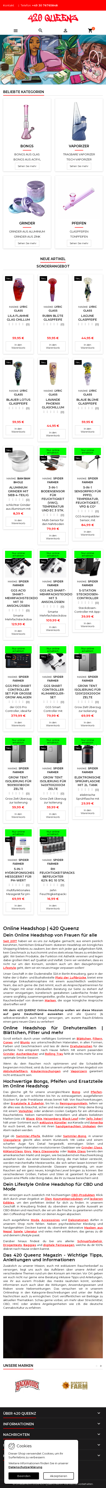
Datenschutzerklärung (25, 1467)
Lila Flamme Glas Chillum (18, 318)
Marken (50, 1000)
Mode (35, 1220)
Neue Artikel (53, 259)
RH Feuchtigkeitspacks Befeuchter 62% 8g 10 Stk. (57, 874)
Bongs (27, 146)
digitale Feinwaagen (58, 1245)
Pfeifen (79, 223)
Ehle (39, 1118)
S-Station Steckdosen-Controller (87, 594)
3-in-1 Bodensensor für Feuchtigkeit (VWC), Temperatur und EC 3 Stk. (53, 499)
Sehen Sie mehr (27, 166)
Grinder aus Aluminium (27, 231)
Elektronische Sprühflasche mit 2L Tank (88, 781)
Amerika (96, 1122)
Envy (27, 1151)
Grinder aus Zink (27, 236)
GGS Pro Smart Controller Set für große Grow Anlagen (18, 691)
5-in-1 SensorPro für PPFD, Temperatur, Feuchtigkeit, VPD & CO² (87, 497)
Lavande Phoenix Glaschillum (53, 403)
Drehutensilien (81, 1046)
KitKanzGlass (13, 1151)
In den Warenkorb (18, 346)
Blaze (30, 1118)
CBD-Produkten (83, 1195)
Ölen (48, 1198)
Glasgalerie (12, 1139)
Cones (8, 1042)
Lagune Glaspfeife (87, 318)
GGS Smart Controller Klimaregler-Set (53, 691)
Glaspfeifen (79, 231)
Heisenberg (52, 1118)
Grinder (27, 223)
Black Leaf (70, 1118)
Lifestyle (9, 967)
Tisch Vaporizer (79, 159)
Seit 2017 (10, 941)
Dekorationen (78, 1220)
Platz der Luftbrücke (70, 977)
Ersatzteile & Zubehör (27, 1103)
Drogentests (12, 1245)
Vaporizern (79, 1071)
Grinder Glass (91, 1147)
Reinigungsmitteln (73, 1103)
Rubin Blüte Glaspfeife (52, 318)
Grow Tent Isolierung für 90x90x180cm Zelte (18, 783)
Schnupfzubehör (89, 1241)
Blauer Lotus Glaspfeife (18, 401)
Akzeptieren (58, 1476)
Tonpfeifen (79, 236)
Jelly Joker (94, 1118)
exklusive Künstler (53, 1122)
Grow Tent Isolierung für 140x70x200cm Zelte (53, 783)
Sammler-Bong (74, 1136)
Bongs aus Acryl (27, 159)
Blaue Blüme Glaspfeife (87, 401)
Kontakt (8, 5)
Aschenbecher (27, 1053)
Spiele (18, 1231)
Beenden (23, 1476)
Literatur (30, 1231)
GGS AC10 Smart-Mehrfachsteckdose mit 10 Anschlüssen (23, 598)
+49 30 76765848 (45, 5)
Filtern (97, 1038)
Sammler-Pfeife (28, 1136)
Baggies (29, 1245)
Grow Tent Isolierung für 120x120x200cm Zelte (88, 691)
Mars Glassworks (46, 1151)
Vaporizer (79, 146)
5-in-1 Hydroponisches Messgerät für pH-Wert (19, 874)
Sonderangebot (53, 266)
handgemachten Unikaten (76, 1126)
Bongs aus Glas (27, 154)
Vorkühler (26, 1111)
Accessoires (50, 1220)
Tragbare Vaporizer (79, 154)
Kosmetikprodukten (68, 1198)
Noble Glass (77, 1151)
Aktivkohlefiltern (15, 1071)
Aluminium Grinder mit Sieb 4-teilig (18, 491)
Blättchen (84, 1038)
